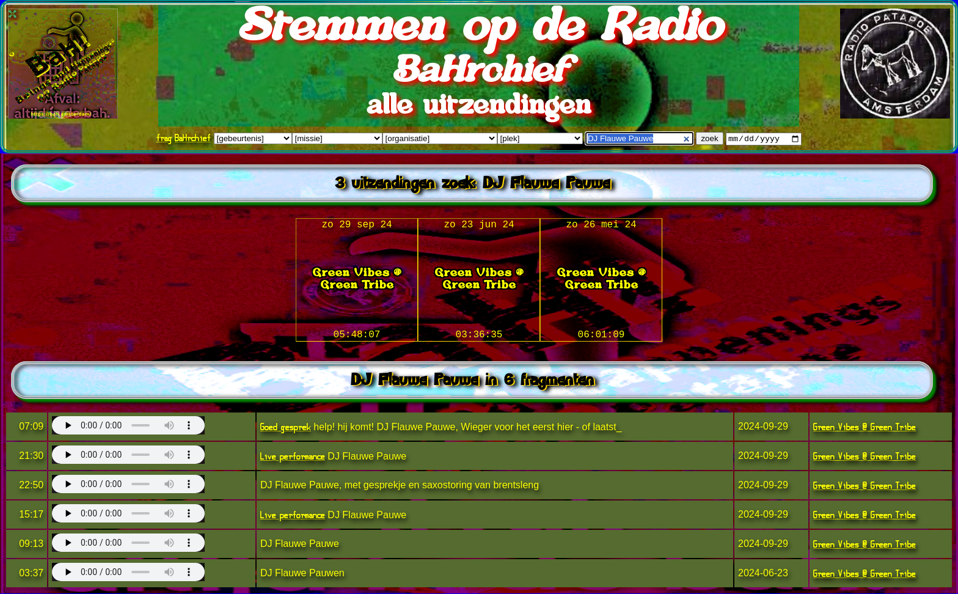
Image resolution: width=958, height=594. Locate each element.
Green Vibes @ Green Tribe (864, 427)
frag (164, 138)
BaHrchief (193, 138)
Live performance (292, 456)
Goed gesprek (285, 427)
